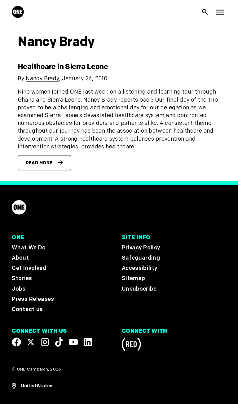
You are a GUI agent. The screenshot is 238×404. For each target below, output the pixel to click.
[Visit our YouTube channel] (73, 342)
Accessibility (139, 268)
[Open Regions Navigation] (32, 386)
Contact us (27, 309)
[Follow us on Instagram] (45, 342)
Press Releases (33, 299)
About (20, 258)
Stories (22, 278)
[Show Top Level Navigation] (220, 12)
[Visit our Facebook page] (16, 342)
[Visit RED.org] (131, 345)
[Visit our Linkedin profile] (87, 342)
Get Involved (29, 268)
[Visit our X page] (30, 342)
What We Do (28, 247)
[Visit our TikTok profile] (59, 342)
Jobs (18, 289)
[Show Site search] (205, 12)
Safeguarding (141, 258)
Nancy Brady (42, 78)
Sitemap (133, 278)
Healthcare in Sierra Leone (63, 66)
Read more (39, 162)
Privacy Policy (141, 247)
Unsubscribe (139, 289)
